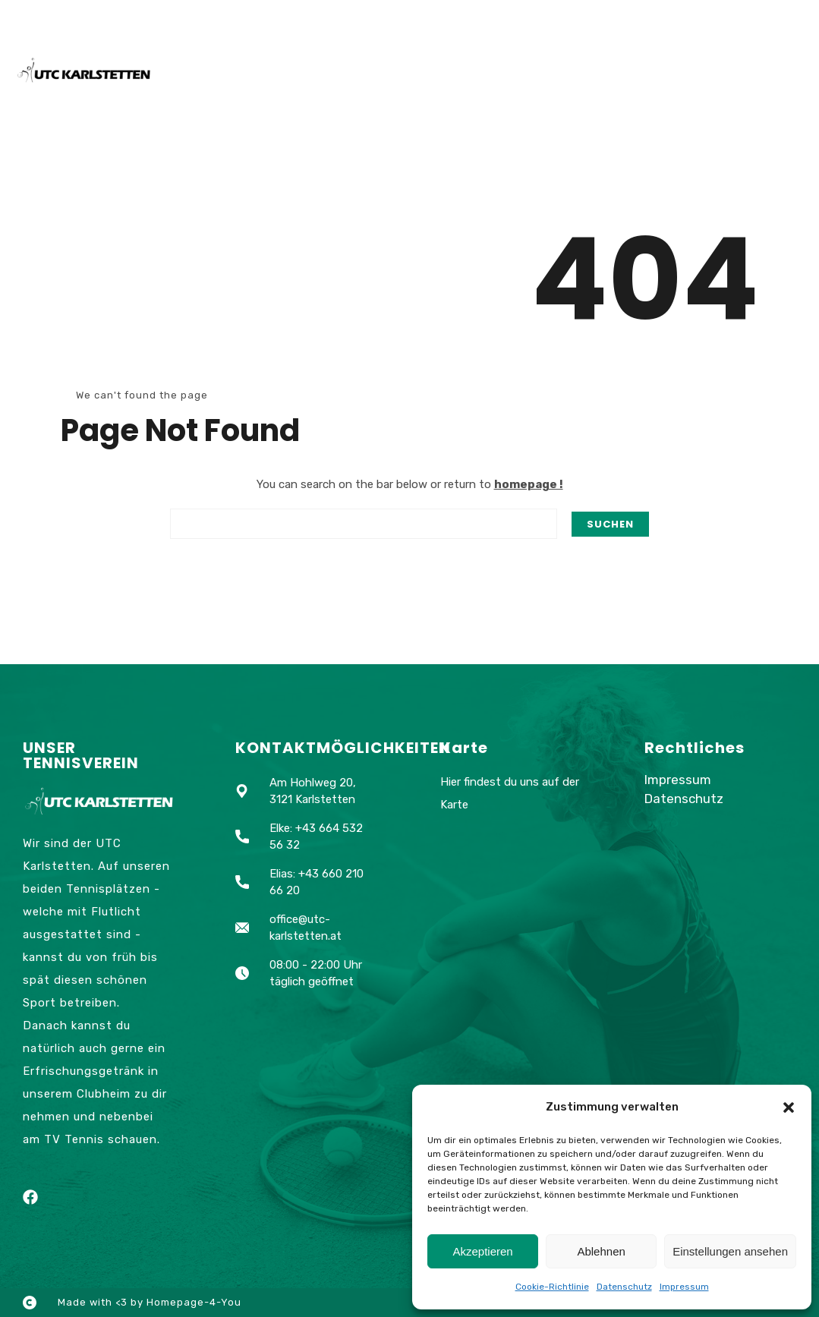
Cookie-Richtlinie (552, 1286)
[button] (788, 1107)
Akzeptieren (482, 1251)
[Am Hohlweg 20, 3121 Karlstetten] (512, 945)
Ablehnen (601, 1251)
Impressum (684, 1286)
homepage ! (528, 484)
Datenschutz (624, 1286)
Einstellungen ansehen (730, 1251)
